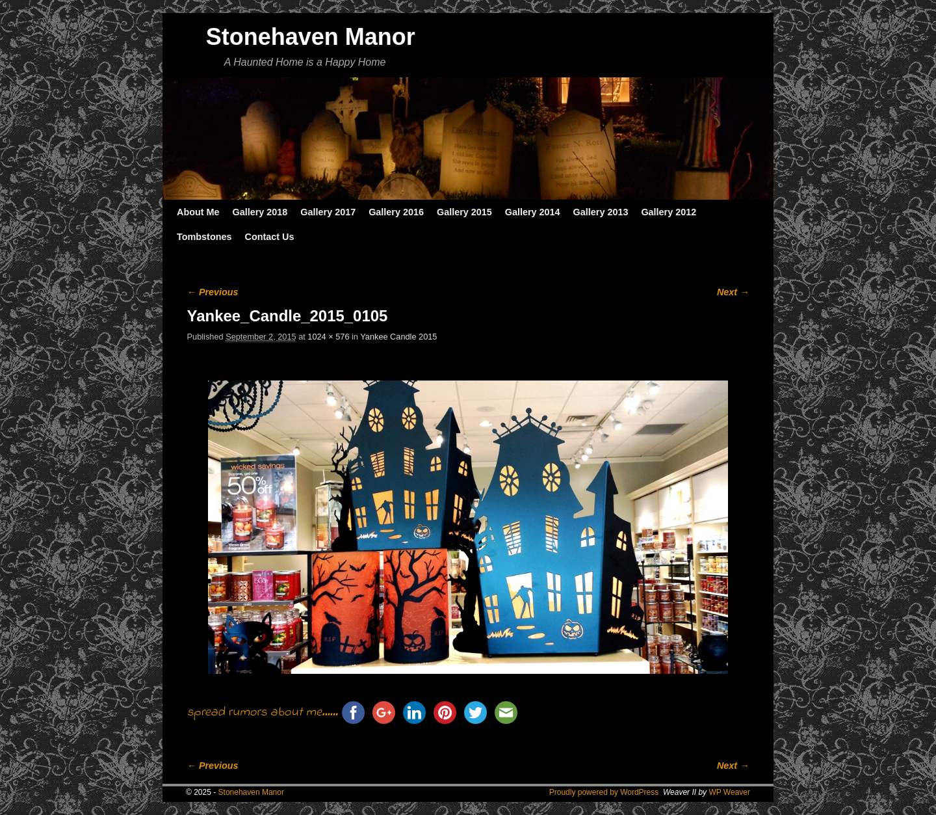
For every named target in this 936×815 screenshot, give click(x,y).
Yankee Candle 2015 (398, 336)
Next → (733, 292)
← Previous (213, 292)
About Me (198, 212)
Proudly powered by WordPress (604, 792)
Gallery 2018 (260, 212)
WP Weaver (729, 792)
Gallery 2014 (532, 212)
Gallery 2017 (328, 212)
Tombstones (204, 237)
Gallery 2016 (396, 212)
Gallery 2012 (668, 212)
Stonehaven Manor (310, 36)
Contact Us (269, 237)
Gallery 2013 (601, 212)
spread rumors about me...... (262, 712)
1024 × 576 (328, 336)
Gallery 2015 (464, 212)
